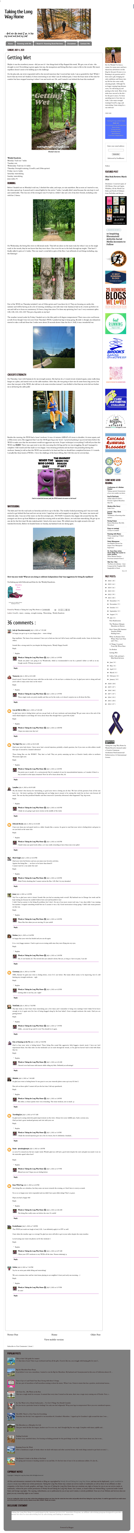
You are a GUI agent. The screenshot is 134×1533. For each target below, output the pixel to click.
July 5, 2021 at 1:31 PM (54, 1132)
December (113, 601)
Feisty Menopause (113, 541)
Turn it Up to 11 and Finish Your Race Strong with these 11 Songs (37, 1381)
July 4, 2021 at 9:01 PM (38, 1042)
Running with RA (24, 43)
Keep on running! (113, 528)
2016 (109, 697)
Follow (107, 166)
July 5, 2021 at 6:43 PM (31, 1185)
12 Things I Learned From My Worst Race (117, 645)
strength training (36, 613)
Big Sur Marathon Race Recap (26, 1370)
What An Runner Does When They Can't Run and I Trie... (117, 639)
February (113, 676)
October (113, 608)
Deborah (25, 582)
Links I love (110, 508)
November (113, 604)
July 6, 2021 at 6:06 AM (54, 1210)
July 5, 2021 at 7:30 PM (30, 1226)
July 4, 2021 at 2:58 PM (54, 955)
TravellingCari (17, 1115)
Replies (17, 653)
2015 (109, 701)
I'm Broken (113, 649)
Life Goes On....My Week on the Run (28, 1392)
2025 (110, 584)
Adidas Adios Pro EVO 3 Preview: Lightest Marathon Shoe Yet (116, 500)
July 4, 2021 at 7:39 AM (38, 630)
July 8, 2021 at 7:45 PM (25, 1267)
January (112, 679)
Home (54, 1334)
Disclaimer (71, 43)
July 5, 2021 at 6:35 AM (54, 1062)
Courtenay (15, 972)
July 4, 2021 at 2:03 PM (54, 878)
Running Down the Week (24, 1447)
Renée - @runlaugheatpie (20, 1149)
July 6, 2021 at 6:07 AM (54, 1251)
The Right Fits (17, 744)
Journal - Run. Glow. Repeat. (114, 513)
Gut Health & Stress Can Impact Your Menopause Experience (114, 545)
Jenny (14, 894)
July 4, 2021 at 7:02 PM (27, 1006)
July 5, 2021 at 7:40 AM (26, 1078)
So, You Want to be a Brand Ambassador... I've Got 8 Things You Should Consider (43, 1403)
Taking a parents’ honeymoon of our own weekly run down (116, 492)
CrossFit (16, 613)
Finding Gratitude (22, 1436)
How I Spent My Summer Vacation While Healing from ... (117, 631)
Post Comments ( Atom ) (24, 1346)
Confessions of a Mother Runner (115, 488)
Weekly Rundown (58, 613)
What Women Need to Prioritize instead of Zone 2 (115, 557)
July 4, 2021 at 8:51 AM (27, 676)
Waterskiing (47, 613)
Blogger (70, 1527)
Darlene (15, 935)
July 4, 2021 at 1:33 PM (24, 894)
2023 (109, 591)
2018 (109, 690)
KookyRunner (17, 1226)
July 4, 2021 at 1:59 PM (54, 657)
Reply (14, 648)
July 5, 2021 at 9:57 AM (30, 1115)
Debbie (14, 1267)
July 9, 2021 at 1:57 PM (54, 1287)
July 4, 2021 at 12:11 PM (29, 858)
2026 (110, 581)
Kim (33, 582)
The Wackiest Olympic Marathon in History (117, 625)
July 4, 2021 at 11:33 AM (32, 824)
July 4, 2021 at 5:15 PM (27, 972)
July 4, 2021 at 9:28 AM (34, 710)
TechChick (15, 1006)
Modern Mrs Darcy (113, 506)
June (111, 662)
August (112, 614)
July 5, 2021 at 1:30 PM (54, 1098)
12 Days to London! (113, 530)
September (113, 611)
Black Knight (16, 858)
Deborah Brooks (17, 824)
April (112, 669)
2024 (110, 588)
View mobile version (54, 1339)
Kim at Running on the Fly (21, 1042)
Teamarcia (15, 676)
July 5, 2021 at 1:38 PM (37, 1149)
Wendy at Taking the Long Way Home (30, 657)
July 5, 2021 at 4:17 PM (54, 1169)
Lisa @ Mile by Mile (19, 710)
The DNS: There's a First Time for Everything (31, 1414)
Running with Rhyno (114, 534)
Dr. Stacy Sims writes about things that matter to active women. (116, 553)
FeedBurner (120, 158)
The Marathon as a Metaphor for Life (28, 1425)
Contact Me (85, 43)
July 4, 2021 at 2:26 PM (26, 935)
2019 (109, 687)
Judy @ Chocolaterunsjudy (21, 630)
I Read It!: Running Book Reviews (49, 43)
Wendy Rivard (110, 748)
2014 (109, 704)
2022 (110, 594)
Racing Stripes (112, 521)
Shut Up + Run (112, 562)
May (111, 666)
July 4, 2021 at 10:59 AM (27, 787)
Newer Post (12, 1334)
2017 (109, 694)
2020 (110, 684)
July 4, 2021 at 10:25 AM (31, 744)
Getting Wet (113, 653)
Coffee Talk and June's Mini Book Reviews (116, 657)
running (27, 613)
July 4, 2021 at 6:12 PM (54, 989)
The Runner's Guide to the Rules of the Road (31, 1458)
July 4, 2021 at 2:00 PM (54, 728)
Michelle (15, 1078)
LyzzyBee (15, 787)
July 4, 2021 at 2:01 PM (54, 769)
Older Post (95, 1334)
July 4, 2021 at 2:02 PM (54, 808)
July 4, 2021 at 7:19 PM (54, 1026)
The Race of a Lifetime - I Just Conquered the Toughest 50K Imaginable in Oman (116, 566)
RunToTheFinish (113, 496)
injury (21, 613)
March (112, 673)
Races (10, 43)
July (111, 618)
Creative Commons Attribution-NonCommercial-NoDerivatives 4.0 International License (115, 753)
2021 (109, 598)
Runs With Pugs (17, 1185)
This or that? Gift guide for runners (27, 1358)
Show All (124, 571)
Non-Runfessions (115, 621)
